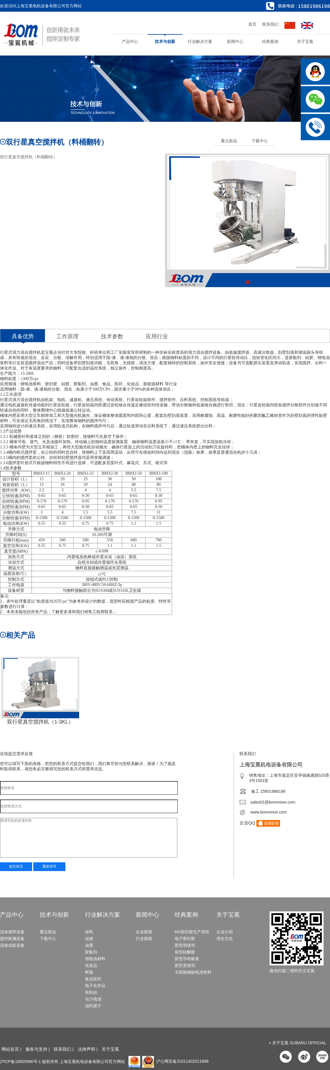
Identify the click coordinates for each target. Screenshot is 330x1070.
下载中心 (259, 140)
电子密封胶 (185, 938)
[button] (248, 282)
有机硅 (91, 992)
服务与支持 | (37, 1049)
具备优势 (23, 336)
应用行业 (157, 336)
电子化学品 (95, 985)
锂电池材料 (95, 958)
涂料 (89, 931)
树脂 (89, 972)
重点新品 (229, 140)
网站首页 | (11, 1049)
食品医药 (93, 979)
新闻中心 (235, 41)
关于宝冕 (305, 41)
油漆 (89, 938)
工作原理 (67, 336)
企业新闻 (144, 931)
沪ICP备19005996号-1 (20, 1061)
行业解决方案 (200, 41)
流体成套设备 (12, 945)
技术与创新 (165, 41)
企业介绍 (224, 931)
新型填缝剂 (185, 945)
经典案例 (270, 41)
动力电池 (93, 999)
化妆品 (91, 965)
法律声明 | (88, 1049)
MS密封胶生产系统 (192, 931)
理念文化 (224, 938)
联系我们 (270, 24)
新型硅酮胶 (185, 952)
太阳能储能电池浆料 (193, 972)
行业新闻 (144, 938)
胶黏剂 (91, 952)
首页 (252, 24)
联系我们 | (64, 1049)
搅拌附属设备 (12, 938)
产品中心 (130, 41)
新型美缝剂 (185, 965)
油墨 (89, 945)
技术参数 (112, 336)
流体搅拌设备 (12, 931)
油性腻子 (93, 1005)
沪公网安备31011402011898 (175, 1061)
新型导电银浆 (187, 958)
